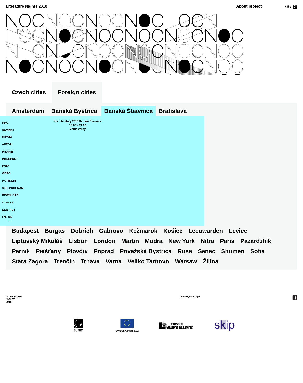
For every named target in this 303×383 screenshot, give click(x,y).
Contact (8, 240)
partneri (9, 211)
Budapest (206, 142)
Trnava (241, 282)
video (6, 204)
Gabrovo (24, 261)
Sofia (149, 282)
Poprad (260, 272)
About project (249, 6)
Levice (151, 261)
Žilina (94, 292)
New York (72, 272)
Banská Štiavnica (128, 142)
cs (287, 6)
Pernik (177, 272)
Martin (20, 272)
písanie (7, 182)
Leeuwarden (118, 261)
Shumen (124, 282)
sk (10, 248)
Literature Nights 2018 (26, 6)
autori (7, 175)
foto (6, 197)
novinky (8, 160)
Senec (98, 282)
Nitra (98, 272)
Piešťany (204, 272)
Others (7, 233)
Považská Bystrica (38, 282)
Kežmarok (56, 261)
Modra (44, 272)
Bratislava (172, 142)
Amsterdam (28, 142)
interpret (9, 190)
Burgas (236, 142)
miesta (7, 168)
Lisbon (232, 261)
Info (5, 153)
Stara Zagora (181, 282)
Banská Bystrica (74, 142)
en (295, 6)
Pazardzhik (146, 272)
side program (13, 219)
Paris (118, 272)
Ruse (77, 282)
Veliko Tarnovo (32, 292)
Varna (264, 282)
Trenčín (215, 282)
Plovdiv (233, 272)
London (258, 261)
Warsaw (70, 292)
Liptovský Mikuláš (191, 261)
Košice (85, 261)
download (10, 226)
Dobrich (263, 142)
